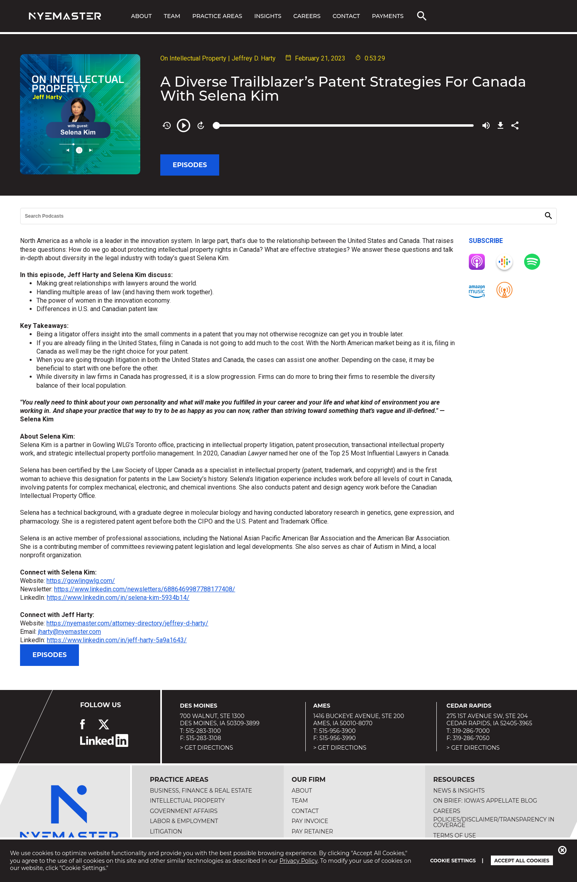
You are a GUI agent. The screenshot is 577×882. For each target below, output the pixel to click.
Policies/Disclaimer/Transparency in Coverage (493, 822)
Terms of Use (454, 835)
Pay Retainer (312, 831)
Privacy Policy (298, 860)
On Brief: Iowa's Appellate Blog (485, 800)
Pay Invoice (310, 821)
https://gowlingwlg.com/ (80, 581)
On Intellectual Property (193, 58)
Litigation (166, 831)
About (141, 16)
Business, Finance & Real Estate (201, 790)
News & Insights (458, 790)
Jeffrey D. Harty (254, 58)
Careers (307, 16)
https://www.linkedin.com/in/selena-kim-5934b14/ (118, 597)
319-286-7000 (471, 730)
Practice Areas (217, 16)
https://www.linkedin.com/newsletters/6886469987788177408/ (144, 589)
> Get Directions (206, 747)
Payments (387, 16)
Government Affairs (184, 811)
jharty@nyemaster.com (69, 631)
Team (172, 16)
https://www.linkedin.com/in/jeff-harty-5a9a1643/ (117, 640)
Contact (346, 16)
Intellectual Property (187, 800)
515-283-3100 (203, 730)
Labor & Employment (184, 821)
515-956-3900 (337, 730)
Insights (267, 16)
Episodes (190, 165)
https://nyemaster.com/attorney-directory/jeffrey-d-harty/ (127, 623)
